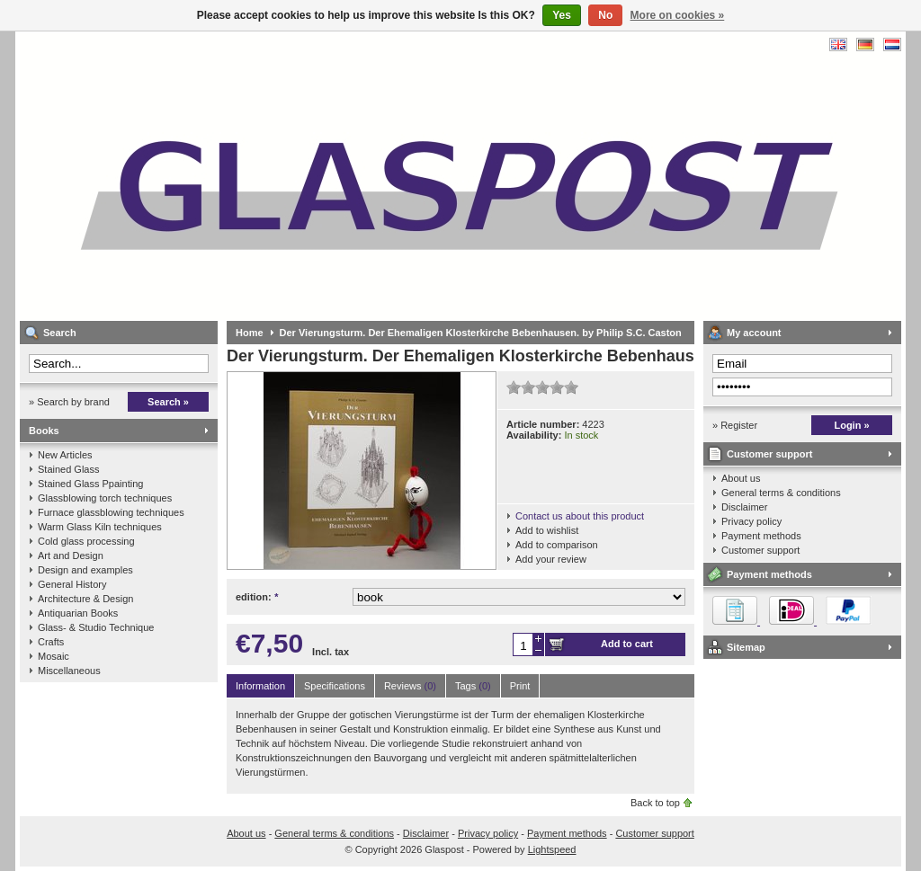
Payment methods (761, 535)
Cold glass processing (86, 541)
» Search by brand (69, 401)
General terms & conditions (781, 492)
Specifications (334, 685)
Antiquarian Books (78, 613)
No (605, 15)
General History (72, 584)
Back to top (655, 802)
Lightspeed (552, 849)
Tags (473, 685)
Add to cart (627, 643)
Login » (851, 425)
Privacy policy (751, 521)
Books (44, 430)
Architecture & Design (85, 598)
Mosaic (53, 656)
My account (754, 332)
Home (250, 332)
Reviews (410, 685)
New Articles (65, 454)
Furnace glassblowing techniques (111, 512)
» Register (734, 425)
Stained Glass (68, 469)
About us (740, 478)
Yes (561, 15)
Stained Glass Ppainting (90, 483)
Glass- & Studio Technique (96, 627)
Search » (168, 401)
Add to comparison (556, 544)
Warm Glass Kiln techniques (100, 526)
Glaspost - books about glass (258, 175)
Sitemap (746, 647)
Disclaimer (744, 507)
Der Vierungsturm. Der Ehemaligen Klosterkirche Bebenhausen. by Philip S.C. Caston (481, 332)
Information (260, 685)
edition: (257, 596)
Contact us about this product (579, 516)
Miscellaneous (69, 670)
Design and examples (85, 569)
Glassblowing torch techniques (105, 498)
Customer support (769, 454)
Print (520, 685)
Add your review (550, 559)
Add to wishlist (546, 530)
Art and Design (70, 555)
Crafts (51, 641)
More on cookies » (677, 15)
